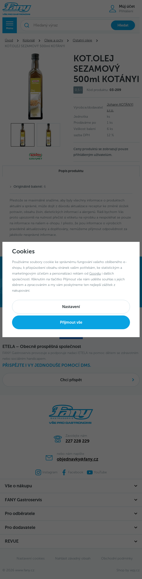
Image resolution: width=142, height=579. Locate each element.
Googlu (95, 273)
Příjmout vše (71, 322)
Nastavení (71, 307)
